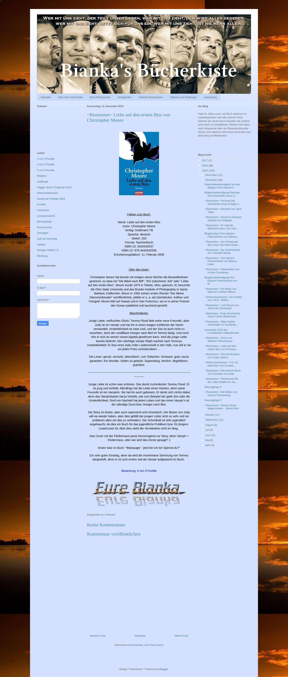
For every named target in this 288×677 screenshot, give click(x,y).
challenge (42, 181)
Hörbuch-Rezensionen (151, 97)
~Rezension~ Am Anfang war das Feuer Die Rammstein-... (222, 243)
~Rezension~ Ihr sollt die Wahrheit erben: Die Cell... (221, 227)
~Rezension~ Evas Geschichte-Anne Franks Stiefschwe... (222, 315)
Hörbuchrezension (47, 192)
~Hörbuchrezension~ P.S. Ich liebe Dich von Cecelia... (221, 364)
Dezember (211, 174)
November (211, 179)
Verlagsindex (124, 97)
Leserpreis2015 (46, 215)
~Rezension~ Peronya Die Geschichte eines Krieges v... (222, 202)
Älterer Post (181, 635)
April (208, 445)
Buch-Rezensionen (100, 97)
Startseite (46, 97)
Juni (208, 435)
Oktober (210, 414)
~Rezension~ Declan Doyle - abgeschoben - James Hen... (222, 407)
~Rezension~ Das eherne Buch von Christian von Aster (222, 372)
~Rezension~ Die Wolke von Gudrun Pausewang (220, 393)
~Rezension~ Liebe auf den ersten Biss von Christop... (221, 347)
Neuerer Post (97, 635)
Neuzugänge (44, 221)
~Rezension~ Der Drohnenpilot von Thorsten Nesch (222, 251)
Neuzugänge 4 (212, 386)
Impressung (210, 97)
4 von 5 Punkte (45, 164)
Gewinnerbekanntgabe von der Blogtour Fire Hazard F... (222, 186)
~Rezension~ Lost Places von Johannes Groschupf (221, 307)
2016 (205, 165)
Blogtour (42, 175)
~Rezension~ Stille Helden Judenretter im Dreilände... (221, 323)
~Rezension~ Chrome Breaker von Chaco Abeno (222, 356)
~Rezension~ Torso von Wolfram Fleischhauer (218, 339)
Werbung (42, 255)
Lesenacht (43, 210)
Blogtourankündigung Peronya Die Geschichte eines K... (221, 194)
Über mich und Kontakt (70, 97)
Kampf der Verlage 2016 (51, 198)
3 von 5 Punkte (45, 158)
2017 (205, 160)
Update (41, 244)
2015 (205, 170)
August (209, 424)
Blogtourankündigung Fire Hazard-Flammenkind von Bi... (220, 280)
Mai (207, 440)
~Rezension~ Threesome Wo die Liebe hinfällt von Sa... (221, 380)
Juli (207, 429)
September (212, 419)
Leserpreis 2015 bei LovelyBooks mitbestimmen (221, 331)
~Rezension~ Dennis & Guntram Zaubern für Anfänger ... (223, 219)
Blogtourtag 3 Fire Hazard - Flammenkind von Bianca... (221, 235)
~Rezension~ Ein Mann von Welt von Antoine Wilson (220, 290)
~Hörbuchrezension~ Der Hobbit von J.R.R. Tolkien (223, 299)
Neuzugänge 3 (212, 400)
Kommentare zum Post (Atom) (146, 644)
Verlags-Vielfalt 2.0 (48, 250)
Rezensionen (44, 227)
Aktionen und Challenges (183, 97)
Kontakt (41, 204)
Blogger (163, 669)
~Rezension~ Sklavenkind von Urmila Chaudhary (221, 271)
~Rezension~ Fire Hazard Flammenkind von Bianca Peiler (220, 261)
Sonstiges (42, 232)
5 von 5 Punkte (45, 170)
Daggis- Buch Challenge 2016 (54, 187)
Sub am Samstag (47, 238)
